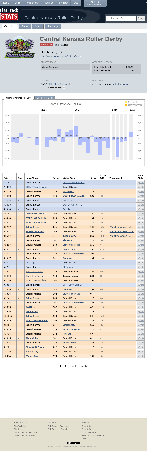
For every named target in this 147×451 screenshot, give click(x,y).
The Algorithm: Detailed (25, 435)
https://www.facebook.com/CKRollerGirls (61, 56)
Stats (140, 182)
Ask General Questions (58, 426)
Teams (6, 3)
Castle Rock (69, 249)
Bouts (17, 3)
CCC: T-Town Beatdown (58, 84)
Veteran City (69, 325)
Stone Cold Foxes (35, 213)
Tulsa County (69, 236)
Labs (76, 3)
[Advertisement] (73, 394)
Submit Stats (87, 429)
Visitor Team (69, 178)
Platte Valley (69, 267)
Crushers (67, 200)
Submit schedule (120, 84)
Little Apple (31, 262)
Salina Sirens (32, 227)
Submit (95, 3)
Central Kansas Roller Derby (53, 17)
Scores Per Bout (44, 98)
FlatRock (67, 240)
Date (6, 178)
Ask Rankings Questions (59, 429)
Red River (31, 307)
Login (145, 3)
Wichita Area (32, 356)
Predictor (63, 3)
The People (19, 429)
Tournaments (32, 3)
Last (84, 366)
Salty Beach (68, 191)
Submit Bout (87, 426)
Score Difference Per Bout (18, 98)
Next (73, 366)
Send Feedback (89, 432)
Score (56, 178)
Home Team (32, 178)
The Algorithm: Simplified (25, 432)
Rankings (48, 3)
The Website (20, 426)
